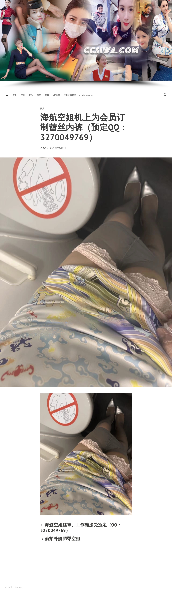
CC (46, 147)
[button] (4, 40)
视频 (47, 95)
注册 (23, 95)
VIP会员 (56, 95)
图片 (39, 95)
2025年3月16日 (59, 147)
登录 (31, 95)
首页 (15, 95)
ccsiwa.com (86, 95)
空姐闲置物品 (70, 95)
